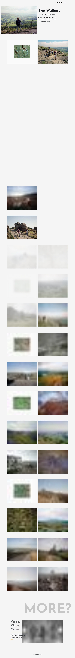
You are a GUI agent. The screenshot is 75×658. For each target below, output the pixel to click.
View (12, 639)
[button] (64, 2)
